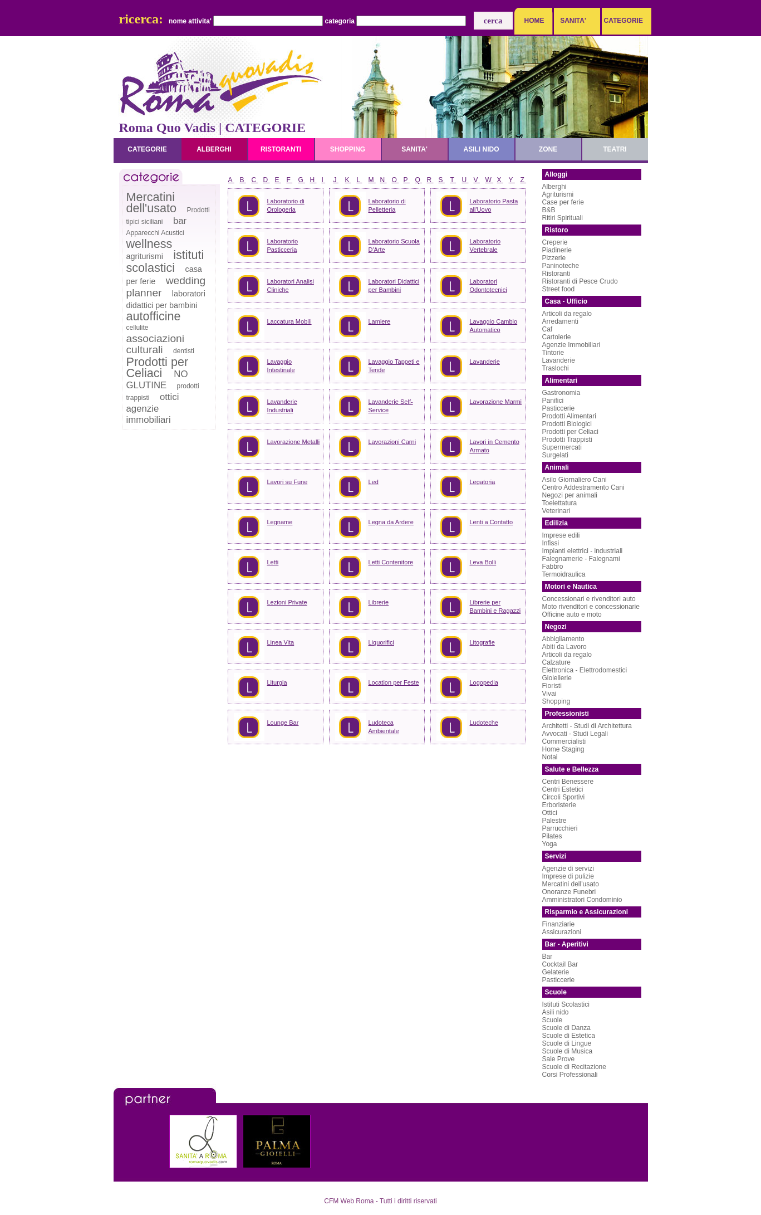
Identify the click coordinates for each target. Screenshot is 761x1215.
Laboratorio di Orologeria (286, 205)
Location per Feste (394, 682)
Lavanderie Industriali (282, 405)
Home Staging (563, 749)
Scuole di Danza (566, 1028)
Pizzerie (554, 258)
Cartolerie (556, 337)
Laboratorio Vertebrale (485, 245)
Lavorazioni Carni (392, 441)
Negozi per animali (569, 495)
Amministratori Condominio (582, 900)
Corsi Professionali (570, 1075)
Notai (550, 757)
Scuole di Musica (567, 1051)
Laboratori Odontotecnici (488, 285)
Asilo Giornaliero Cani (574, 480)
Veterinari (556, 511)
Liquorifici (381, 642)
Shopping (556, 701)
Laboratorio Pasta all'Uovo (494, 205)
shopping (347, 149)
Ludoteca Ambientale (384, 726)
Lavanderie (485, 361)
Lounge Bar (283, 722)
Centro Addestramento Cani (583, 487)
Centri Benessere (568, 781)
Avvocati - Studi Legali (575, 734)
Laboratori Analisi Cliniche (290, 285)
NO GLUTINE (157, 380)
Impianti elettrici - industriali (582, 551)
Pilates (552, 836)
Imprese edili (561, 535)
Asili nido (555, 1012)
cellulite (137, 327)
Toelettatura (559, 503)
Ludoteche (484, 722)
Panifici (553, 400)
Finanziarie (558, 924)
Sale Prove (558, 1059)
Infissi (550, 543)
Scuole (552, 1020)
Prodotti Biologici (567, 424)
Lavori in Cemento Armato (494, 445)
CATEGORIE (620, 21)
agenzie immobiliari (148, 414)
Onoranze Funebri (569, 892)
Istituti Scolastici (566, 1004)
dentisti (183, 351)
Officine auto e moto (572, 614)
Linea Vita (280, 642)
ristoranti (281, 149)
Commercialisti (564, 741)
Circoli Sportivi (563, 797)
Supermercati (562, 447)
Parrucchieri (560, 828)
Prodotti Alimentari (569, 416)
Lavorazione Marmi (496, 401)
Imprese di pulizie (568, 876)
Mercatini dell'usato (151, 202)
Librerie (379, 602)
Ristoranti (556, 273)
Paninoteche (561, 266)
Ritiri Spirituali (562, 218)
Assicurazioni (562, 932)
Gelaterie (555, 972)
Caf (547, 329)
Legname (280, 522)
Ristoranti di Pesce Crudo (580, 281)
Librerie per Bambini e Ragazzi (495, 606)
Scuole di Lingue (567, 1043)
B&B (549, 210)
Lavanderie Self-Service (391, 405)
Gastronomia (561, 393)
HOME (534, 21)
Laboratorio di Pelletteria (387, 205)
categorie (146, 149)
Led (374, 482)
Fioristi (552, 686)
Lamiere (380, 321)
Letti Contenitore (391, 562)
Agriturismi (558, 194)
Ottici (549, 813)
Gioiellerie (557, 678)
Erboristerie (559, 805)
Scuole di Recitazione (574, 1067)
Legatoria (482, 482)
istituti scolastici (165, 261)
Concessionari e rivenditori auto (589, 599)
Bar (547, 956)
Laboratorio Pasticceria (282, 245)
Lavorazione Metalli (293, 441)
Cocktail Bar (560, 964)
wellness (149, 244)
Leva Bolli (483, 562)
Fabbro (552, 566)
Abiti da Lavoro (564, 647)
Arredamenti (560, 321)
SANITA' (573, 21)
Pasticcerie (558, 408)
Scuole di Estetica (568, 1036)
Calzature (556, 662)
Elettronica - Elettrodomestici (584, 670)
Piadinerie (557, 250)
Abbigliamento (563, 639)
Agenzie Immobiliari (571, 345)
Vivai (549, 693)
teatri (614, 149)
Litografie (482, 642)
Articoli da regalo (567, 314)
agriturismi (144, 256)
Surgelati (555, 455)
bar (179, 221)
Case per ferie (563, 202)
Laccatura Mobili (289, 321)
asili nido (481, 149)
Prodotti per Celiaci (157, 367)
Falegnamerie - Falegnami (581, 559)
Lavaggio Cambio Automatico (494, 325)
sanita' (414, 149)
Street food (558, 289)
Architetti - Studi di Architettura (587, 726)
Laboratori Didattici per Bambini (394, 285)
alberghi (214, 149)
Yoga (549, 844)
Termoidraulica (564, 574)
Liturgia (277, 682)
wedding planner (166, 287)
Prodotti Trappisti (567, 439)
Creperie (555, 242)
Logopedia (484, 682)
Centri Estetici (562, 789)
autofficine (153, 316)
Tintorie (553, 353)
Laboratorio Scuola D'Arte (394, 245)
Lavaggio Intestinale (281, 365)
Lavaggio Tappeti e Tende (394, 365)
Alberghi (554, 187)
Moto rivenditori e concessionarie (591, 607)
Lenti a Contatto (491, 522)
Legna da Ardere (391, 522)
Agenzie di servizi (568, 868)
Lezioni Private (287, 602)
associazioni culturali (155, 344)
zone (548, 149)
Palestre (554, 820)
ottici (169, 397)
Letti (273, 562)
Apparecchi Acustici (155, 233)
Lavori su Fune (287, 482)
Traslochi (555, 368)
